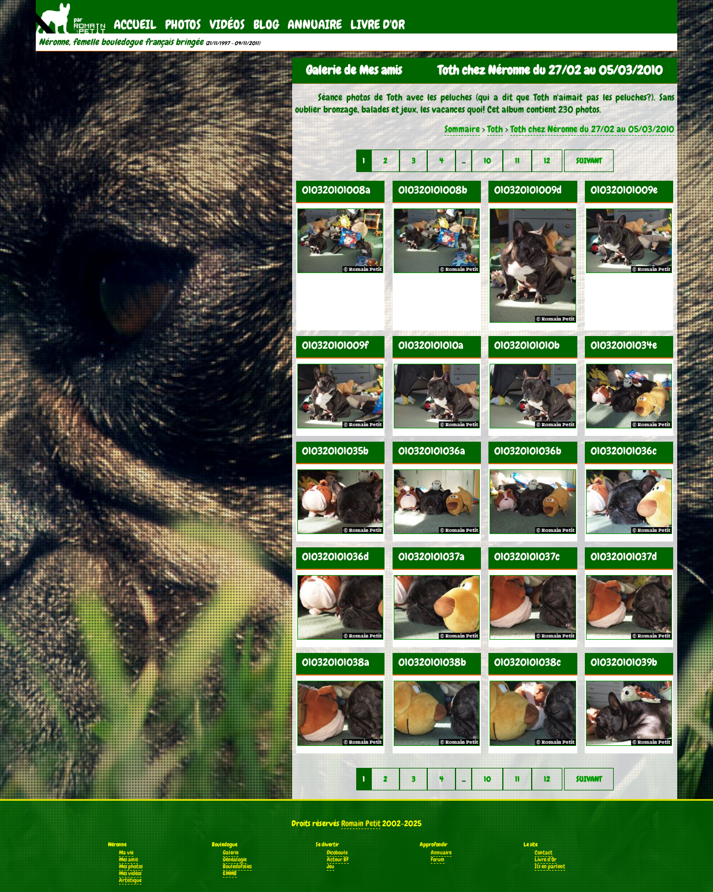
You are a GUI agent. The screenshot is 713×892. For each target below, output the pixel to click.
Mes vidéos (130, 873)
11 (517, 161)
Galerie (230, 852)
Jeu (330, 866)
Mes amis (128, 859)
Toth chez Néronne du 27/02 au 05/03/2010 (592, 129)
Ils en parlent (550, 866)
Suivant (589, 161)
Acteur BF (338, 859)
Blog (266, 24)
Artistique (130, 880)
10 (487, 161)
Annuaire (315, 24)
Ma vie (126, 852)
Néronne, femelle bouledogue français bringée (121, 42)
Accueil (135, 24)
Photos (183, 24)
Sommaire (462, 129)
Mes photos (131, 866)
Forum (438, 859)
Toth (495, 129)
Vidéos (227, 24)
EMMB (230, 873)
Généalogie (235, 859)
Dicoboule (337, 852)
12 (547, 161)
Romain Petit (360, 823)
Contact (544, 852)
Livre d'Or (377, 24)
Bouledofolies (237, 866)
